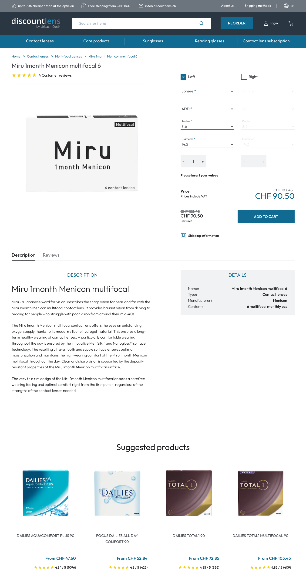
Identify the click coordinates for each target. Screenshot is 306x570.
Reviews (51, 255)
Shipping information (200, 236)
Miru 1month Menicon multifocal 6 (112, 56)
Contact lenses (40, 41)
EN (289, 5)
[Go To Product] (46, 493)
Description (23, 255)
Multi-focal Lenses (69, 56)
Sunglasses (153, 41)
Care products (96, 41)
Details (237, 275)
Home (16, 56)
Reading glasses (209, 41)
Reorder (236, 23)
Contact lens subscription (266, 41)
